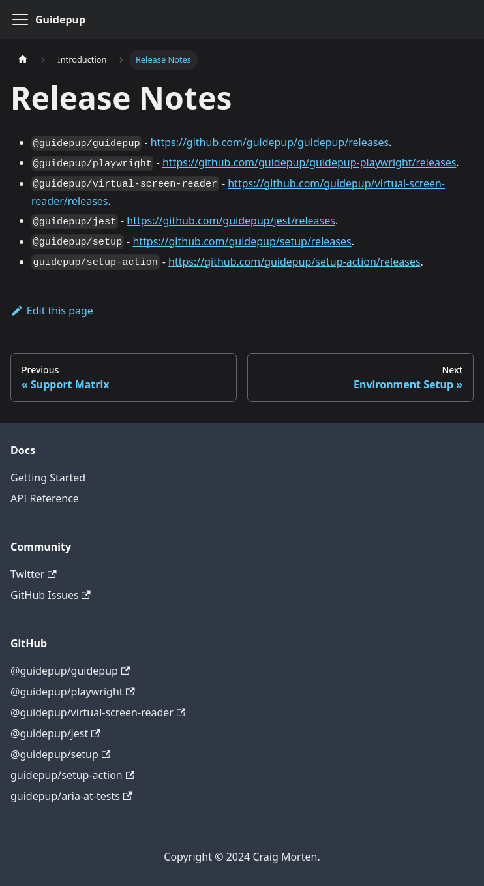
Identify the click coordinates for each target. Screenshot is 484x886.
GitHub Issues (50, 595)
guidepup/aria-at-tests (71, 796)
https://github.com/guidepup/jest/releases (231, 220)
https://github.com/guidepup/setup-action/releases (294, 261)
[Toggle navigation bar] (20, 19)
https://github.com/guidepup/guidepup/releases (270, 142)
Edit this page (51, 310)
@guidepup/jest (55, 733)
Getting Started (47, 477)
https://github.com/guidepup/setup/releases (241, 241)
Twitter (33, 574)
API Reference (44, 498)
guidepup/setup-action (72, 775)
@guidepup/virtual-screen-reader (97, 712)
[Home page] (22, 60)
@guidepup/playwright (72, 691)
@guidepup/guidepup (70, 671)
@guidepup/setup (60, 754)
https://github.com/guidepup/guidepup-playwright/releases (309, 162)
